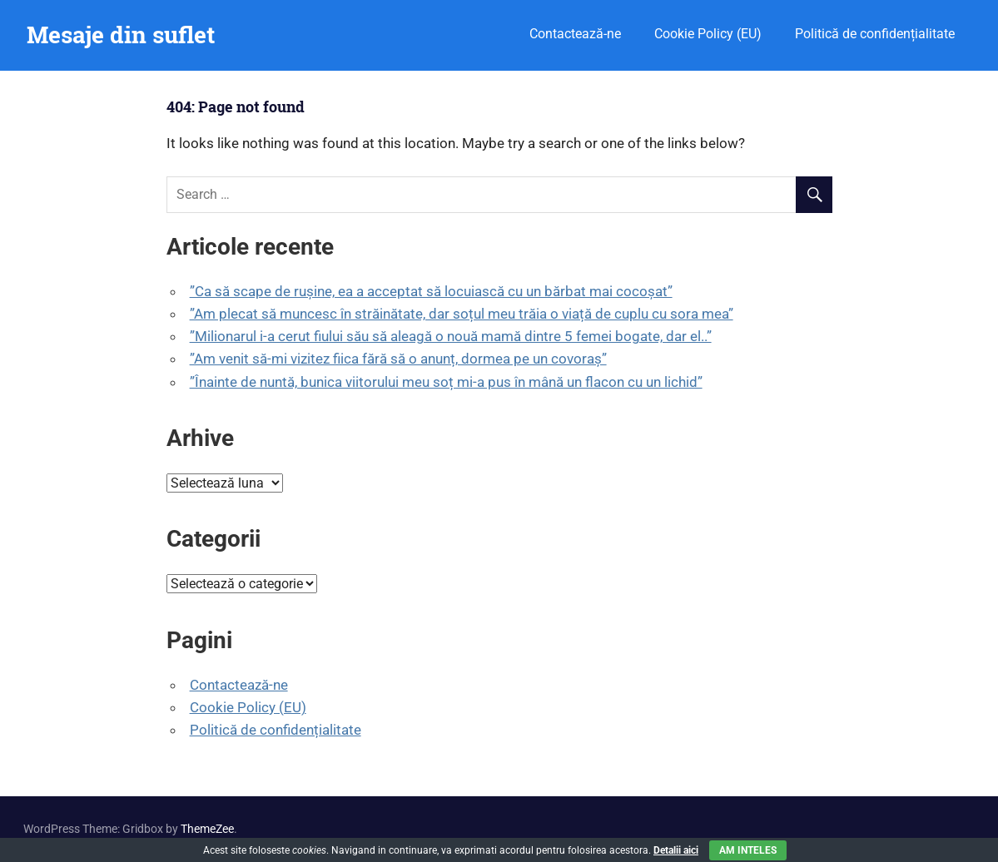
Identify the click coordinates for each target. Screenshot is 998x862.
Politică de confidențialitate (875, 34)
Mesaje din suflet (121, 34)
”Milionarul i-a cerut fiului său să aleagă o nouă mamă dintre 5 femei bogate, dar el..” (451, 336)
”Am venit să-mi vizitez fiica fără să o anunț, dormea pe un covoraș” (398, 358)
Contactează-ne (575, 34)
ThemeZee (207, 828)
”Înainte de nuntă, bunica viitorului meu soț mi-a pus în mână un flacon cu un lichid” (446, 382)
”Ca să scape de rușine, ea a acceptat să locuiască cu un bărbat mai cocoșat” (431, 291)
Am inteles (748, 850)
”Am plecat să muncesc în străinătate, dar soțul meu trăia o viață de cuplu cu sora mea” (461, 313)
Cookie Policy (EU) (708, 34)
